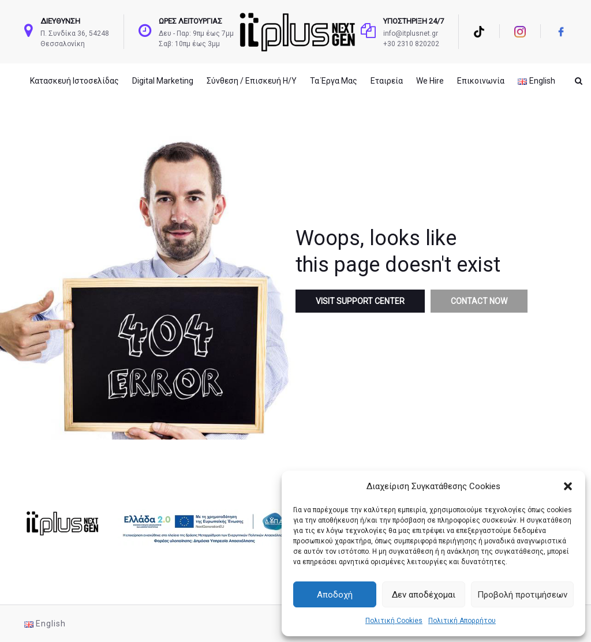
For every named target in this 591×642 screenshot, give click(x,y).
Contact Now (479, 301)
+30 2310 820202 (411, 44)
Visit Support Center (360, 301)
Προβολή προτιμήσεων (522, 595)
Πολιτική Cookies (393, 621)
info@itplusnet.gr (410, 33)
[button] (568, 486)
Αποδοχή (335, 595)
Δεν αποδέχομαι (423, 595)
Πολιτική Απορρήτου (462, 621)
